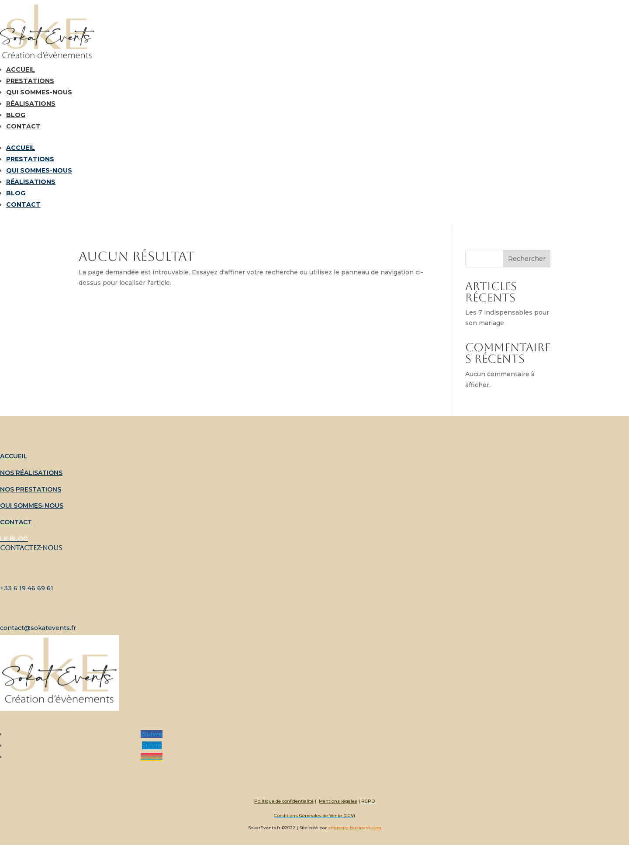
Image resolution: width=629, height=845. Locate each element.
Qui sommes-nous (39, 92)
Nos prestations (30, 489)
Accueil (20, 69)
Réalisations (30, 103)
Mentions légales (338, 801)
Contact (23, 126)
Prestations (30, 81)
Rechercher (527, 259)
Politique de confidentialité (284, 801)
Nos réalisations (31, 473)
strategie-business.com (354, 828)
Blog (15, 115)
